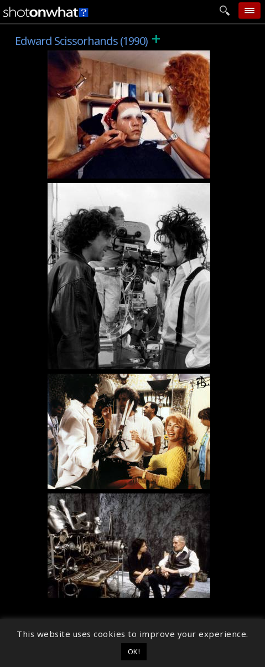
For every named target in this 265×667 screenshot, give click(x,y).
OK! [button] (134, 651)
